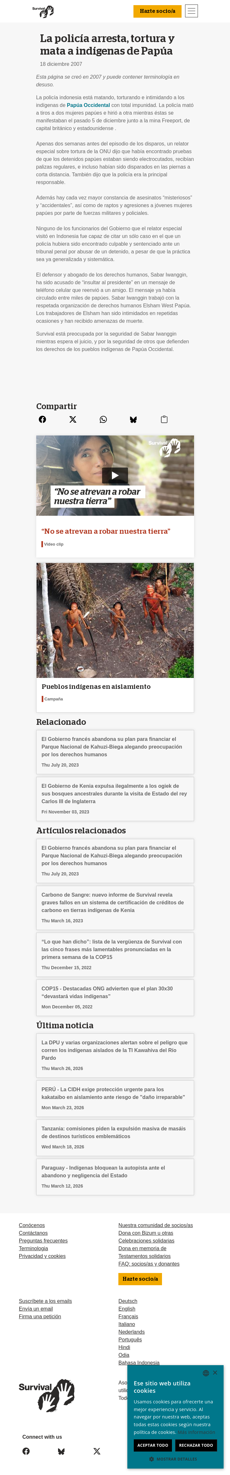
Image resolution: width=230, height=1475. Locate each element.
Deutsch (127, 1301)
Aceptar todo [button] (152, 1445)
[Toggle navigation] (191, 10)
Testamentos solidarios (144, 1256)
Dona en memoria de (142, 1248)
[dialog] (175, 1417)
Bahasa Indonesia (138, 1362)
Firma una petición (40, 1316)
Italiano (126, 1324)
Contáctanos (33, 1233)
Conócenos (32, 1225)
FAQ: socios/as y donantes (148, 1264)
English (126, 1309)
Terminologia (33, 1248)
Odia (123, 1355)
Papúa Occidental (88, 105)
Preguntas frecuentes (43, 1240)
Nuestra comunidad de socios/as (155, 1225)
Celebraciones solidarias (146, 1240)
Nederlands (131, 1332)
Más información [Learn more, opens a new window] (196, 1432)
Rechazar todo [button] (196, 1445)
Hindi (124, 1347)
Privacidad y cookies (42, 1256)
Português (130, 1339)
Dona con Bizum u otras (145, 1233)
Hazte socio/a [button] (157, 11)
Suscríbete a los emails (45, 1301)
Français (128, 1316)
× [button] (214, 1373)
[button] (175, 1459)
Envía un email (36, 1309)
